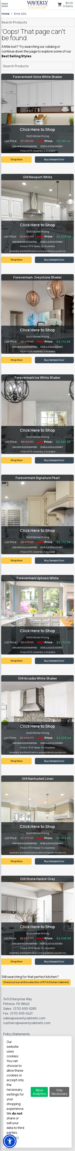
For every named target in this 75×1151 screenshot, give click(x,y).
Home (6, 13)
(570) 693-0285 (25, 1008)
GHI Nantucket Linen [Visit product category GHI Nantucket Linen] (37, 778)
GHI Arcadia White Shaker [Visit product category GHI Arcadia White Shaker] (37, 678)
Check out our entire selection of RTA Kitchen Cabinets (36, 982)
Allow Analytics (39, 1092)
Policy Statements (16, 1034)
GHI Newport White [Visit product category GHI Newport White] (37, 177)
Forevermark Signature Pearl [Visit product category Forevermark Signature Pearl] (38, 478)
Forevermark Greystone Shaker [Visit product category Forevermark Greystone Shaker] (37, 277)
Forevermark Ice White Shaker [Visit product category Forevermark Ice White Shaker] (37, 377)
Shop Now (16, 159)
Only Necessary (59, 1092)
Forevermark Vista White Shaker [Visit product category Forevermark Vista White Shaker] (37, 77)
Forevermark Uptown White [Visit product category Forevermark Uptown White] (38, 578)
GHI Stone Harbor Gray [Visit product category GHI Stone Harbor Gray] (37, 879)
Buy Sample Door (54, 159)
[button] (10, 1141)
